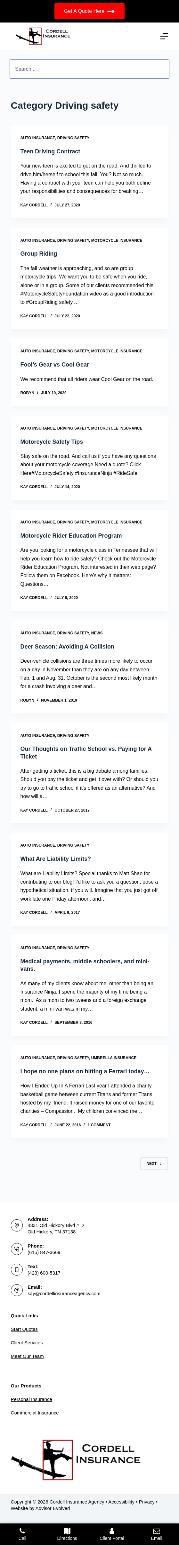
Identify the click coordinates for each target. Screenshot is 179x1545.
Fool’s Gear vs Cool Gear (54, 364)
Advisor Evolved (53, 1508)
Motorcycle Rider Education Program (71, 535)
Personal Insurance (31, 1399)
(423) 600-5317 (44, 1273)
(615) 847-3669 (44, 1252)
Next (154, 1163)
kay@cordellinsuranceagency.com (64, 1293)
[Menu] (164, 36)
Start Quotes (24, 1329)
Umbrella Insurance (114, 1058)
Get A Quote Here (89, 11)
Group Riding (38, 253)
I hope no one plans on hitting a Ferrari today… (85, 1071)
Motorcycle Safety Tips (51, 442)
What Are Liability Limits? (55, 859)
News (97, 633)
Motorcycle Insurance (116, 240)
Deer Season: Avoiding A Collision (67, 646)
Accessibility (121, 1501)
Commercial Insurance (35, 1412)
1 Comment (99, 1125)
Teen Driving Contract (50, 151)
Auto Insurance (37, 138)
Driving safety (73, 138)
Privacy (147, 1501)
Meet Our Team (27, 1356)
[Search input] (89, 69)
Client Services (27, 1342)
